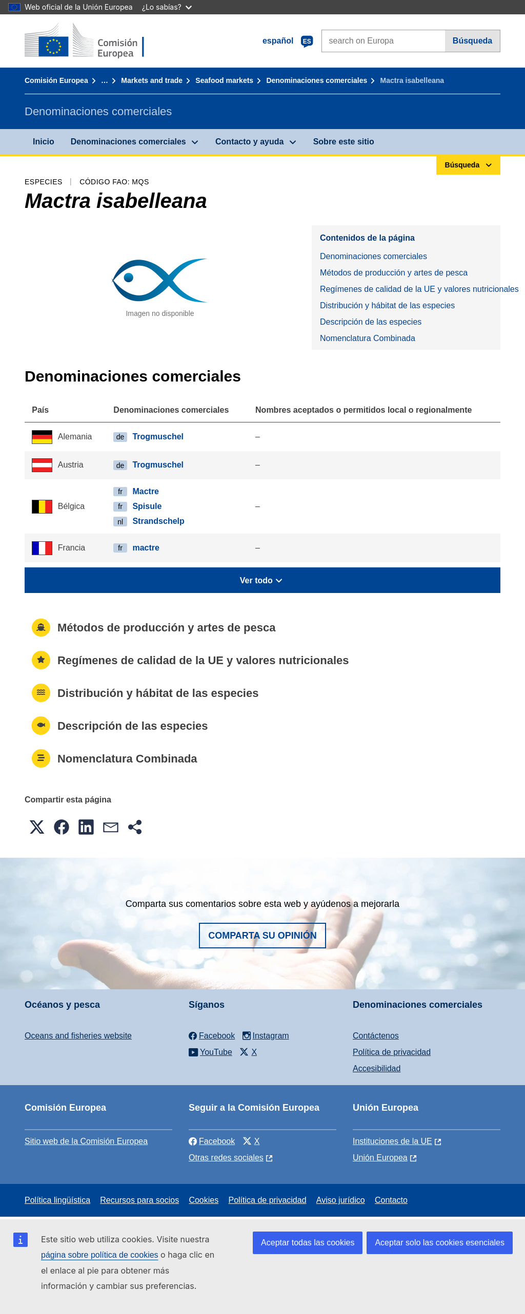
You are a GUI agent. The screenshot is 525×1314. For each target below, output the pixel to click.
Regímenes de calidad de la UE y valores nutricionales (410, 289)
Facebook (212, 1141)
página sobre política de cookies (99, 1255)
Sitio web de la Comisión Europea (86, 1141)
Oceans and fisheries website (78, 1035)
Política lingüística (57, 1200)
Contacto (391, 1200)
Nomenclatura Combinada (367, 338)
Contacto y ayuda (249, 141)
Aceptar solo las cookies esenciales (439, 1242)
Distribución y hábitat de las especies (387, 305)
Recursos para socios (139, 1200)
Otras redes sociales (226, 1157)
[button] (37, 827)
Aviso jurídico (340, 1200)
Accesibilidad (376, 1068)
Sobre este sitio (343, 141)
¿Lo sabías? (167, 7)
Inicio (43, 141)
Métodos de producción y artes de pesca (394, 272)
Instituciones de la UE (392, 1141)
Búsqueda (472, 40)
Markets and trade (152, 80)
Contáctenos (376, 1035)
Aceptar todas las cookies (307, 1242)
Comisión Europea (56, 80)
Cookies (203, 1200)
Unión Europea (380, 1157)
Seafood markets (224, 80)
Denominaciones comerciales (316, 80)
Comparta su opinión (262, 935)
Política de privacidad (392, 1052)
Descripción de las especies (370, 321)
